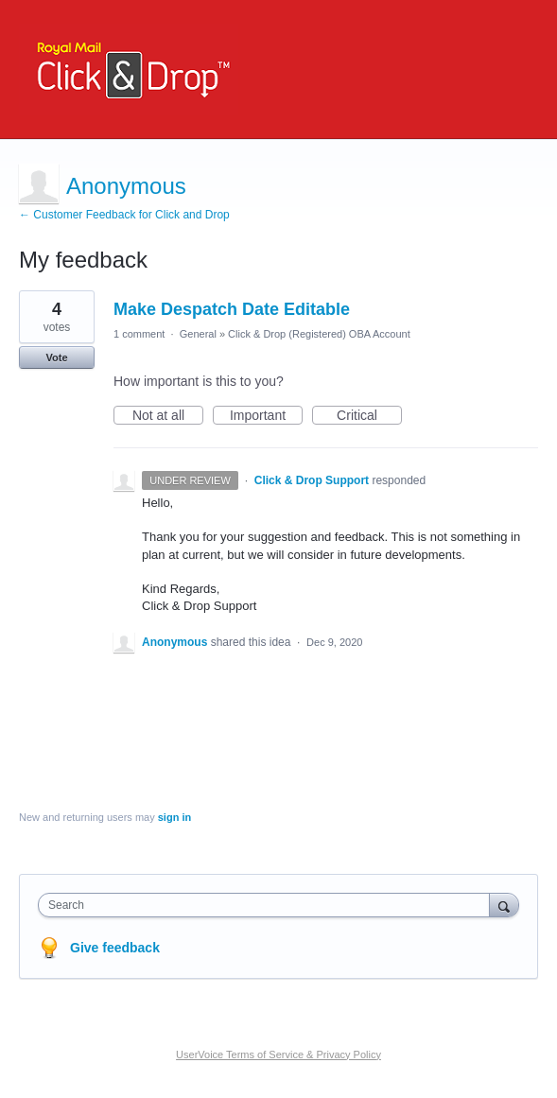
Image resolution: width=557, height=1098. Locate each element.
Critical (369, 416)
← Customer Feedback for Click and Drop (124, 214)
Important (266, 416)
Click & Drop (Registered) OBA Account (319, 334)
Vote (56, 357)
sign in (174, 817)
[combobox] (268, 905)
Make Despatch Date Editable (231, 309)
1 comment (139, 334)
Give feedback (115, 947)
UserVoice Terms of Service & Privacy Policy (278, 1054)
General (198, 334)
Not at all (167, 416)
